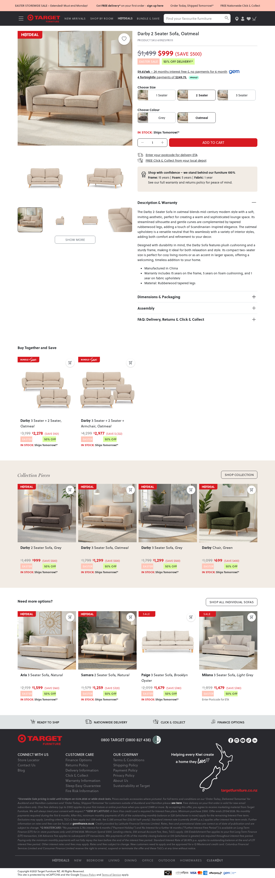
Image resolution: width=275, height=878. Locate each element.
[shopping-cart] (254, 18)
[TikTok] (248, 740)
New (78, 860)
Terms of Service (111, 874)
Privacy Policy (123, 775)
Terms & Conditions (128, 759)
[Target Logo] (43, 18)
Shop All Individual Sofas (231, 602)
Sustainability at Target (131, 785)
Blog (21, 770)
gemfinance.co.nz (83, 823)
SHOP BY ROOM (102, 18)
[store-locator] (237, 18)
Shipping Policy (125, 765)
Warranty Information (83, 780)
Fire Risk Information (82, 790)
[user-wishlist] (249, 18)
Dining (131, 860)
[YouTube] (242, 740)
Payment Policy (125, 770)
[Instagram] (236, 740)
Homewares (191, 860)
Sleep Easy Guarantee (83, 785)
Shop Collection (239, 474)
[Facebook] (230, 740)
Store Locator (29, 759)
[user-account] (243, 18)
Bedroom (95, 860)
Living (114, 860)
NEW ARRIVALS (75, 18)
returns (190, 182)
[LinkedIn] (254, 740)
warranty (172, 182)
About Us (120, 780)
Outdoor (166, 860)
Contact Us (26, 765)
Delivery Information (82, 770)
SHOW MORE (75, 239)
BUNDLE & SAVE (148, 18)
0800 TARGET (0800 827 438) (126, 740)
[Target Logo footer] (59, 739)
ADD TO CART (213, 142)
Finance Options (79, 759)
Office (148, 860)
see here (176, 803)
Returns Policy (77, 765)
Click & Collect (77, 775)
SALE (26, 487)
